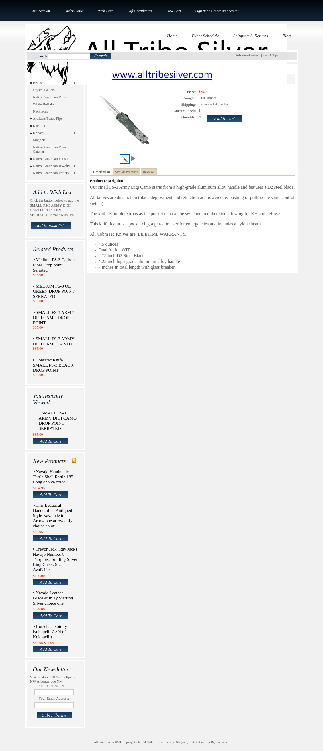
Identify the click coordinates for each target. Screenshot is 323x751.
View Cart (173, 11)
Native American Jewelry (53, 166)
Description (101, 172)
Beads (53, 83)
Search (42, 56)
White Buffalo (43, 104)
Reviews (148, 172)
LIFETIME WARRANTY (161, 234)
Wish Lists (105, 11)
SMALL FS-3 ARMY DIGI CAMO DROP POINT (54, 317)
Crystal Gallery (44, 90)
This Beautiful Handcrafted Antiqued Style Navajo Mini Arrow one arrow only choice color (53, 515)
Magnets (39, 140)
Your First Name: (51, 686)
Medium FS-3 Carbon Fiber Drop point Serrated (54, 264)
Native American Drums (51, 97)
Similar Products (126, 172)
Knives (53, 133)
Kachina (39, 126)
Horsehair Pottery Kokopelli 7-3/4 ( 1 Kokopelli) (50, 631)
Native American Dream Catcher (51, 149)
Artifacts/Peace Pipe (48, 119)
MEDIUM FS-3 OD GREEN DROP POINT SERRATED (54, 291)
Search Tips (270, 55)
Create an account (224, 11)
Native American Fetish (50, 159)
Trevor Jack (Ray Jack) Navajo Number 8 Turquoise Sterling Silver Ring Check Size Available (55, 559)
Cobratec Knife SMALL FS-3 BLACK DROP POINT (53, 365)
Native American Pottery (53, 173)
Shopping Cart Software (191, 742)
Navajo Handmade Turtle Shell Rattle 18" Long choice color (53, 476)
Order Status (74, 11)
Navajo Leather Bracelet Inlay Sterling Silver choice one (53, 597)
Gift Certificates (140, 11)
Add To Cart (51, 441)
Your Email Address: (54, 699)
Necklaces (40, 111)
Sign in (200, 11)
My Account (41, 11)
